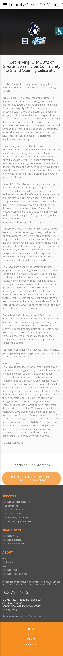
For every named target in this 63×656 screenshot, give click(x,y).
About (31, 634)
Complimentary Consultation (15, 517)
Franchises (31, 644)
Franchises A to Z (10, 535)
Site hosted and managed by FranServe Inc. (22, 616)
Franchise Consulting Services (16, 501)
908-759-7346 (15, 592)
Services (32, 639)
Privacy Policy (9, 609)
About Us (6, 558)
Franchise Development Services (17, 521)
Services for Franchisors (13, 509)
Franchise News (9, 569)
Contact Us (7, 562)
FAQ (4, 566)
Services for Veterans (12, 513)
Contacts (31, 649)
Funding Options (10, 505)
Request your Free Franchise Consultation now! (31, 484)
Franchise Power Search (13, 543)
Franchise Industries (11, 539)
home (31, 629)
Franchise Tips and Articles (14, 573)
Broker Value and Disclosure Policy (21, 605)
